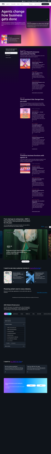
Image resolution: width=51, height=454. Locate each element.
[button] (13, 4)
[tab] (8, 314)
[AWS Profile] (48, 1)
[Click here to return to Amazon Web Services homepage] (3, 4)
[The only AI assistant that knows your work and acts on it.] (11, 39)
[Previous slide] (23, 261)
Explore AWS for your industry (42, 292)
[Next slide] (28, 261)
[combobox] (35, 268)
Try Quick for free (34, 148)
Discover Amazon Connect (36, 211)
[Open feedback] (50, 227)
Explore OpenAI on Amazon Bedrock (37, 92)
